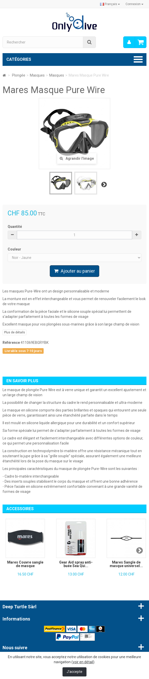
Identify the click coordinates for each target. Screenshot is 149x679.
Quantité (15, 227)
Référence (11, 343)
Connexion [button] (134, 4)
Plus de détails (14, 332)
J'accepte (74, 672)
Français (110, 4)
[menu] (129, 42)
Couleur (15, 249)
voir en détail (83, 662)
